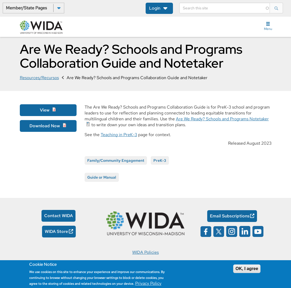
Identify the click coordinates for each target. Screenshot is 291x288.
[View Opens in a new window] (48, 110)
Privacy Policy (148, 283)
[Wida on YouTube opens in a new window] (257, 231)
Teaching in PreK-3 (119, 134)
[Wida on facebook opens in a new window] (206, 231)
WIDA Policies (145, 252)
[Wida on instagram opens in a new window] (231, 231)
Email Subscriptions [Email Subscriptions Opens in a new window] (230, 216)
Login (154, 8)
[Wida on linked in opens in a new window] (244, 231)
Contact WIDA (58, 215)
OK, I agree (247, 268)
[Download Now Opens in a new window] (48, 126)
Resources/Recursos (39, 77)
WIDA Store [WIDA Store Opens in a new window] (56, 231)
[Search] (224, 8)
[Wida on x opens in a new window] (218, 231)
